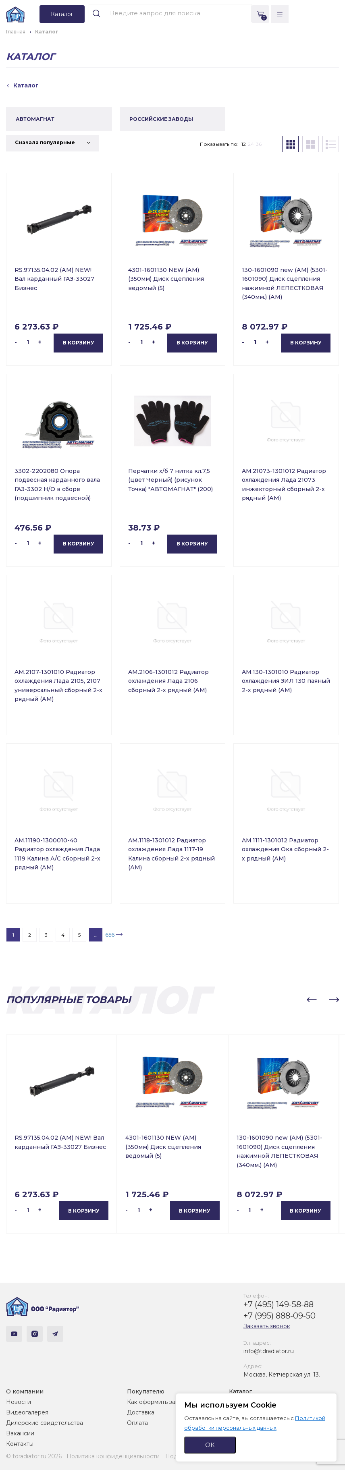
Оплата (137, 1422)
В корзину (78, 343)
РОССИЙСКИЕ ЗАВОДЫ (161, 119)
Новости (18, 1402)
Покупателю (145, 1391)
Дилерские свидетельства (44, 1422)
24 (251, 144)
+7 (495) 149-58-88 (278, 1304)
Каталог (240, 1391)
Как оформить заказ (156, 1402)
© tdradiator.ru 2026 (34, 1456)
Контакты (19, 1443)
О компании (25, 1391)
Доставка (140, 1412)
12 (243, 144)
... (96, 935)
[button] (311, 999)
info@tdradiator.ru (268, 1351)
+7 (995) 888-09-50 (279, 1316)
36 (259, 144)
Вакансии (20, 1433)
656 (109, 934)
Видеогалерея (27, 1412)
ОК (210, 1445)
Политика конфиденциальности (113, 1456)
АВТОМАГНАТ (35, 119)
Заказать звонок (266, 1326)
